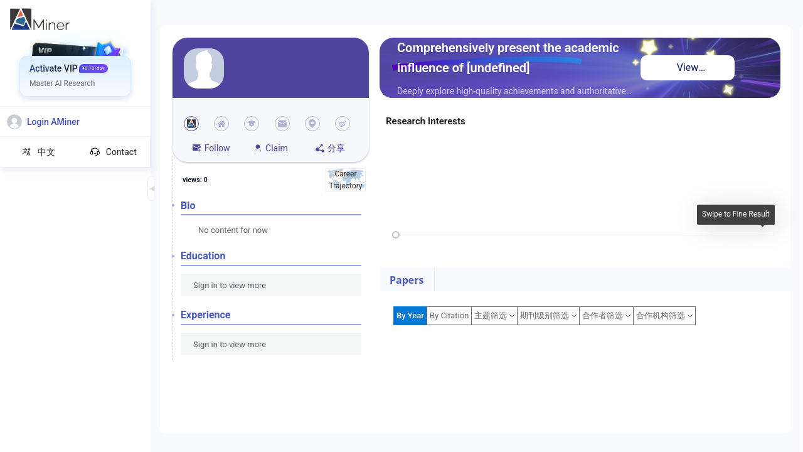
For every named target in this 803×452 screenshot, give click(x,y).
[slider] (395, 234)
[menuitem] (76, 47)
